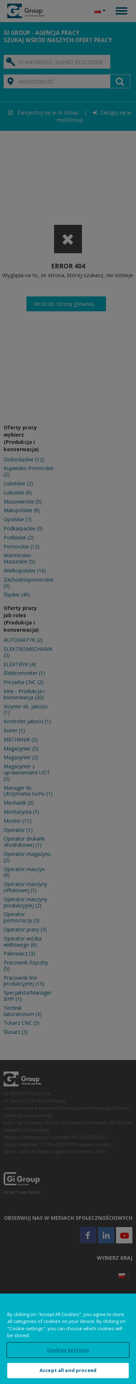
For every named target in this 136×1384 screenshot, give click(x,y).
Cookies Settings (68, 1350)
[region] (68, 1339)
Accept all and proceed (68, 1370)
